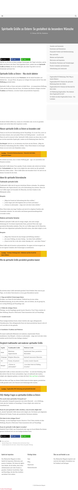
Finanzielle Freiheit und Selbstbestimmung (61, 52)
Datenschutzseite (32, 467)
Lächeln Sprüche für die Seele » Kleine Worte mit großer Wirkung (17, 444)
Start (28, 459)
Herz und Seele (33, 376)
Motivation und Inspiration (57, 60)
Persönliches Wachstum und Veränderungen (62, 63)
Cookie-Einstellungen (6, 489)
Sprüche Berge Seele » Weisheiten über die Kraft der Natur (15, 443)
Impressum (30, 464)
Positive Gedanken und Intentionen (59, 66)
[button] (75, 16)
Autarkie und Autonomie (56, 46)
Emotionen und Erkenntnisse (58, 49)
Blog (28, 462)
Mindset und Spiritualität (57, 57)
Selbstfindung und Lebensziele (58, 68)
